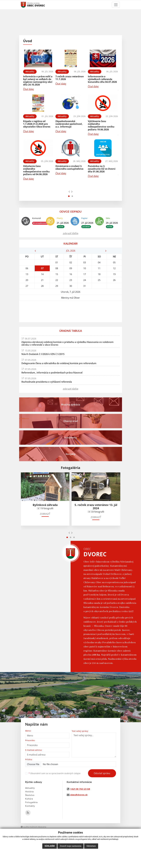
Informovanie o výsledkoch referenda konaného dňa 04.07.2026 (102, 79)
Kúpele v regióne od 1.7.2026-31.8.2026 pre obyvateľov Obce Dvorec (36, 124)
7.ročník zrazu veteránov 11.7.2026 (69, 78)
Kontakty (30, 806)
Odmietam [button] (91, 846)
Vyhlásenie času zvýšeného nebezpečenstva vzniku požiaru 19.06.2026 (101, 125)
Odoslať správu (102, 773)
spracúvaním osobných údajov (65, 773)
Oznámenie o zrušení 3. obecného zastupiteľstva (69, 167)
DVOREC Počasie (70, 311)
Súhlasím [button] (50, 846)
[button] (69, 196)
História (29, 791)
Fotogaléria (31, 802)
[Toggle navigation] (116, 5)
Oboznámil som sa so (54, 773)
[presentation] (69, 191)
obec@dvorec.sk (78, 795)
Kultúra (29, 799)
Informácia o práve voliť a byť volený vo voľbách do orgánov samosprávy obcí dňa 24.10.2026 (37, 80)
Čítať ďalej (28, 89)
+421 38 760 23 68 (80, 789)
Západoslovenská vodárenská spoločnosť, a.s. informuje (69, 124)
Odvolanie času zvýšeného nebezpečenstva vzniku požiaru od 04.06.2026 (36, 170)
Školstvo (29, 795)
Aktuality (30, 788)
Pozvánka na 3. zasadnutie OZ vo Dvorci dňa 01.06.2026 (101, 168)
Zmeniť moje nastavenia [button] (70, 846)
